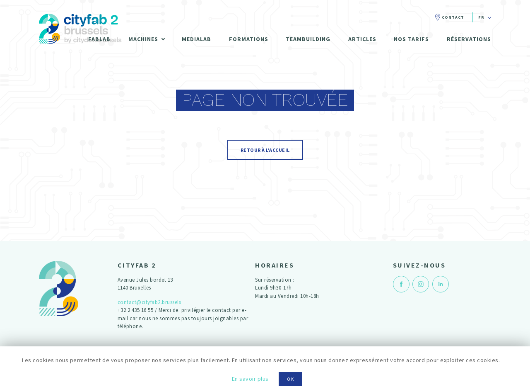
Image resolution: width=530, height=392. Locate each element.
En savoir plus (250, 378)
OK (290, 379)
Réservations (469, 39)
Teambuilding (308, 39)
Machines (143, 39)
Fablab (99, 39)
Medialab (196, 39)
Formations (248, 39)
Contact (453, 17)
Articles (362, 39)
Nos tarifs (411, 39)
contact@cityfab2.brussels (149, 302)
